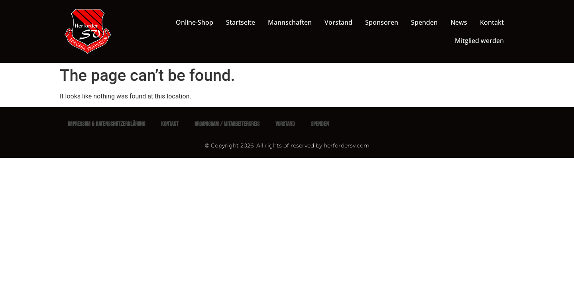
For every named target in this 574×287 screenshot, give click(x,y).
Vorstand (338, 22)
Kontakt (492, 22)
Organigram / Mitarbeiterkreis (227, 124)
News (458, 22)
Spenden (424, 22)
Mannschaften (290, 22)
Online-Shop (194, 22)
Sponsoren (381, 22)
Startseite (240, 22)
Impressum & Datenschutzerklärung (106, 124)
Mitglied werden (479, 40)
